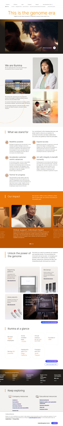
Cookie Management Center (35, 417)
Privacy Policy (16, 418)
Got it (54, 423)
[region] (31, 419)
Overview (13, 6)
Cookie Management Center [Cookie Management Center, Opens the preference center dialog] (44, 423)
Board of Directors (26, 6)
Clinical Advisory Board (51, 6)
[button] (31, 36)
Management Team (19, 6)
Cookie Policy (8, 418)
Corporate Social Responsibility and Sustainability (37, 6)
